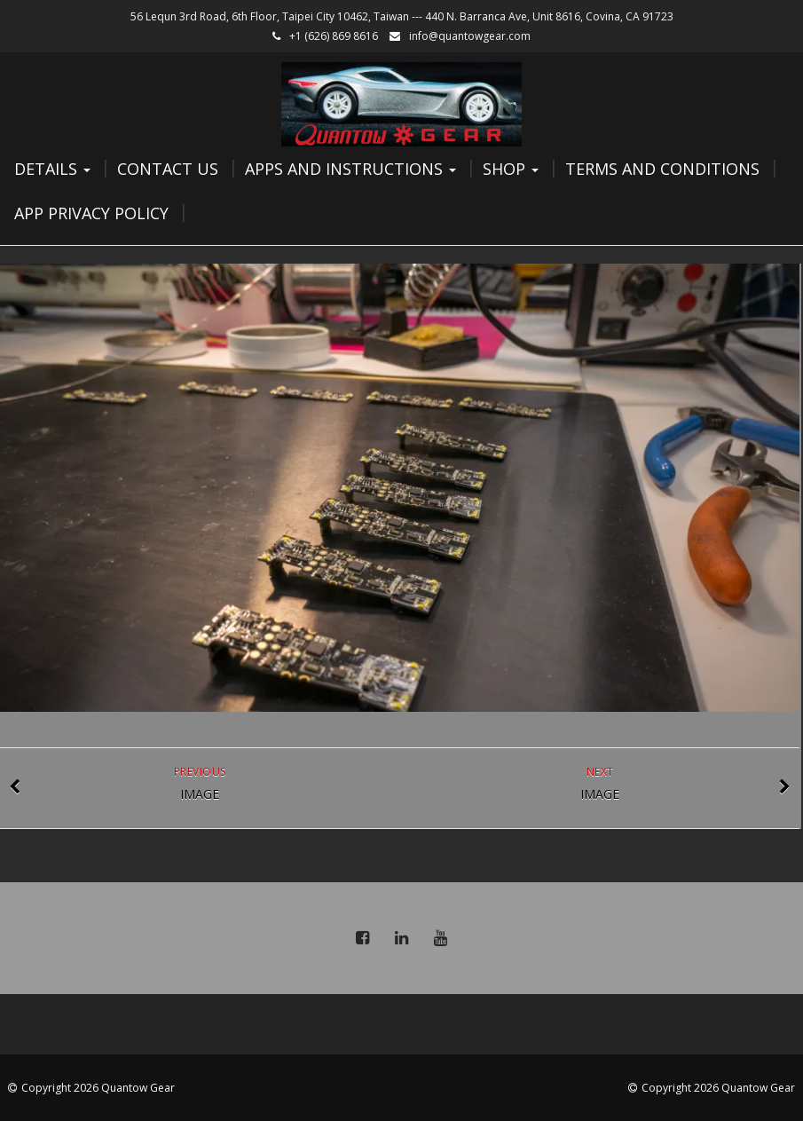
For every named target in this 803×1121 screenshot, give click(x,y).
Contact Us (167, 168)
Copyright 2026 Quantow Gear (98, 1087)
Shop (511, 168)
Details (52, 168)
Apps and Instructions (350, 168)
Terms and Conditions (662, 168)
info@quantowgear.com (470, 35)
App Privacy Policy (91, 213)
